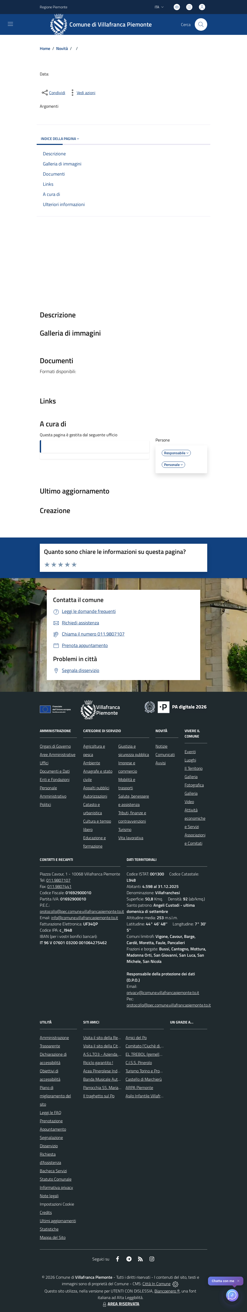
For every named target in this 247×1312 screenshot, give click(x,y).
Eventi (190, 751)
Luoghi (190, 760)
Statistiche (49, 1229)
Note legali (49, 1196)
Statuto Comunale (56, 1179)
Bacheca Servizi (53, 1171)
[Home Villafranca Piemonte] (103, 24)
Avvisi (160, 763)
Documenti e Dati (55, 771)
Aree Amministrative (57, 754)
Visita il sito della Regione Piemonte (114, 1037)
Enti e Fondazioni (54, 779)
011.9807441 (59, 886)
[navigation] (10, 24)
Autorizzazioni (95, 796)
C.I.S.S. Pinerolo (139, 1062)
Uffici (44, 763)
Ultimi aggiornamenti (58, 1221)
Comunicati (165, 754)
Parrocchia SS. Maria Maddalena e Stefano (120, 1087)
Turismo (124, 829)
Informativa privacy (56, 1187)
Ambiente (91, 763)
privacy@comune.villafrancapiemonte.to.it (163, 992)
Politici (45, 804)
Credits (46, 1212)
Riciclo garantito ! (98, 1062)
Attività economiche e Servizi (195, 818)
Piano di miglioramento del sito (55, 1095)
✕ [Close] (238, 1281)
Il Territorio (194, 768)
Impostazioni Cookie (57, 1204)
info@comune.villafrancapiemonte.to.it (84, 917)
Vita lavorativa (130, 838)
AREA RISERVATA (120, 1304)
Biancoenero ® (167, 1291)
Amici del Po (136, 1037)
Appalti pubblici (96, 788)
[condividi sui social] (53, 92)
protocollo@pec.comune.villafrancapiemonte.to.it (82, 911)
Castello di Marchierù (144, 1079)
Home (45, 48)
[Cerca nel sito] (201, 24)
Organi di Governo (55, 746)
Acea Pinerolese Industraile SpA (110, 1071)
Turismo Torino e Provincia (148, 1071)
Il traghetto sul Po (98, 1096)
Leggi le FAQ (50, 1112)
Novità (62, 48)
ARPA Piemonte (139, 1087)
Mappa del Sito (53, 1237)
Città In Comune (156, 1284)
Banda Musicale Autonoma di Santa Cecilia (120, 1079)
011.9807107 (58, 880)
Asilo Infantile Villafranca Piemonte (156, 1096)
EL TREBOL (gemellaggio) (148, 1054)
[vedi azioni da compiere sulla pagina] (81, 92)
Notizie (161, 746)
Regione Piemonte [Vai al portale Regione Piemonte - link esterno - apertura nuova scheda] (53, 7)
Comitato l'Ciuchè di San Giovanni (155, 1046)
